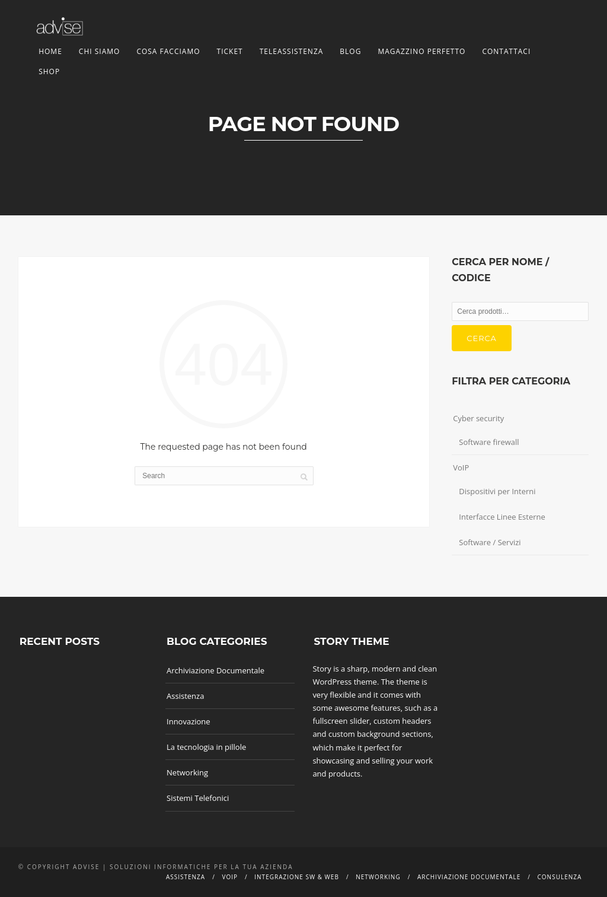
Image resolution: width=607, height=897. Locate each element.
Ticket (230, 51)
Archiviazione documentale (468, 877)
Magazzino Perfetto (421, 51)
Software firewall (489, 442)
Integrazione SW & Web (296, 877)
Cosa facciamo (168, 51)
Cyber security (478, 418)
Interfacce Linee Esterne (502, 516)
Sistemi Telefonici (198, 798)
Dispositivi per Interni (497, 491)
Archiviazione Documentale (215, 670)
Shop (49, 71)
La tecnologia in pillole (206, 747)
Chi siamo (99, 51)
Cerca (482, 338)
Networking (187, 772)
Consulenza (560, 877)
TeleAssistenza (292, 51)
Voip (230, 877)
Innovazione (188, 721)
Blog (350, 51)
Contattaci (506, 51)
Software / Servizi (489, 542)
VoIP (461, 467)
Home (50, 51)
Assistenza (185, 696)
